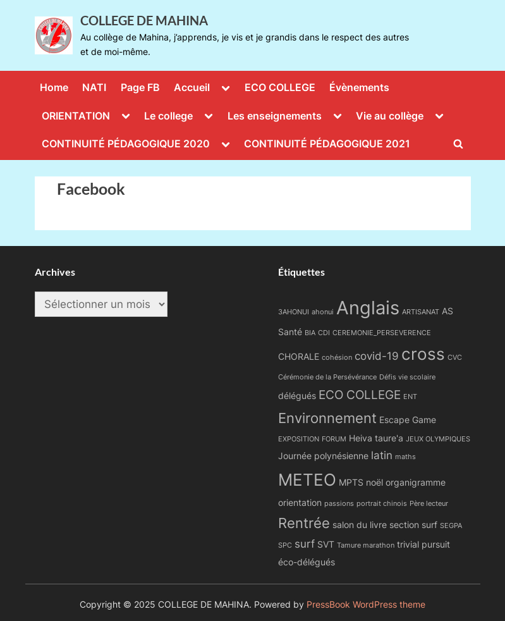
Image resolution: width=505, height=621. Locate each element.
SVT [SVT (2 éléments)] (325, 544)
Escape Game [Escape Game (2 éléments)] (407, 419)
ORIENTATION (76, 115)
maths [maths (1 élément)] (405, 457)
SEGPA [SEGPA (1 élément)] (451, 526)
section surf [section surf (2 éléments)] (413, 524)
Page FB (140, 87)
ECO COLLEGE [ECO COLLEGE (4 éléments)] (360, 394)
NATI (94, 87)
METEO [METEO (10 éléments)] (307, 479)
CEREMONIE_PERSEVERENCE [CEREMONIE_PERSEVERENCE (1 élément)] (381, 333)
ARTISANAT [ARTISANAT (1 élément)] (420, 312)
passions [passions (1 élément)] (339, 504)
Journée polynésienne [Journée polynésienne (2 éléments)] (323, 455)
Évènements (359, 87)
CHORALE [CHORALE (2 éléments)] (298, 356)
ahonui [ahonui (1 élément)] (323, 312)
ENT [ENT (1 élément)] (410, 397)
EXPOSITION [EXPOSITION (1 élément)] (298, 439)
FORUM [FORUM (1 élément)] (334, 439)
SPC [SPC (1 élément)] (285, 545)
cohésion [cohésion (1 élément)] (337, 358)
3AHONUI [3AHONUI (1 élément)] (293, 312)
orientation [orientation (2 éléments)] (300, 502)
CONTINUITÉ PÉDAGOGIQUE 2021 (327, 143)
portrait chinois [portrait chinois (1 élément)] (381, 504)
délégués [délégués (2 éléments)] (297, 395)
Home (54, 87)
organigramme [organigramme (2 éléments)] (416, 482)
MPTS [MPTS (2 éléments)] (351, 482)
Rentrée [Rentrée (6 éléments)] (304, 522)
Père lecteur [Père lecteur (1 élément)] (429, 504)
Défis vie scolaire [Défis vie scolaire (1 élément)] (407, 377)
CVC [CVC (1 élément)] (454, 358)
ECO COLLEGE (280, 87)
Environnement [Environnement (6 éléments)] (327, 417)
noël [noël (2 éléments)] (374, 482)
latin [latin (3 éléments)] (381, 455)
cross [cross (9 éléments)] (423, 354)
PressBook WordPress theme (366, 604)
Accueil (192, 87)
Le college (168, 115)
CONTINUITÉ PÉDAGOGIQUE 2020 (126, 143)
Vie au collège (389, 115)
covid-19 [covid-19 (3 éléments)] (377, 356)
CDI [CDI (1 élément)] (324, 333)
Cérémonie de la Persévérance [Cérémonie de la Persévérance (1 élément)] (327, 377)
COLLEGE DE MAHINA (144, 20)
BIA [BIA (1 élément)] (310, 333)
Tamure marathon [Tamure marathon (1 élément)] (365, 545)
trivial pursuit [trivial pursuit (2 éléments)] (423, 544)
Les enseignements (275, 115)
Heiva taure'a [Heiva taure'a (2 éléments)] (376, 438)
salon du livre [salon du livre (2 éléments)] (359, 524)
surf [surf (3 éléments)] (305, 544)
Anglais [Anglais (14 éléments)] (367, 308)
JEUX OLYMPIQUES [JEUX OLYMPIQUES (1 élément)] (438, 439)
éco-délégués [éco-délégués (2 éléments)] (306, 561)
